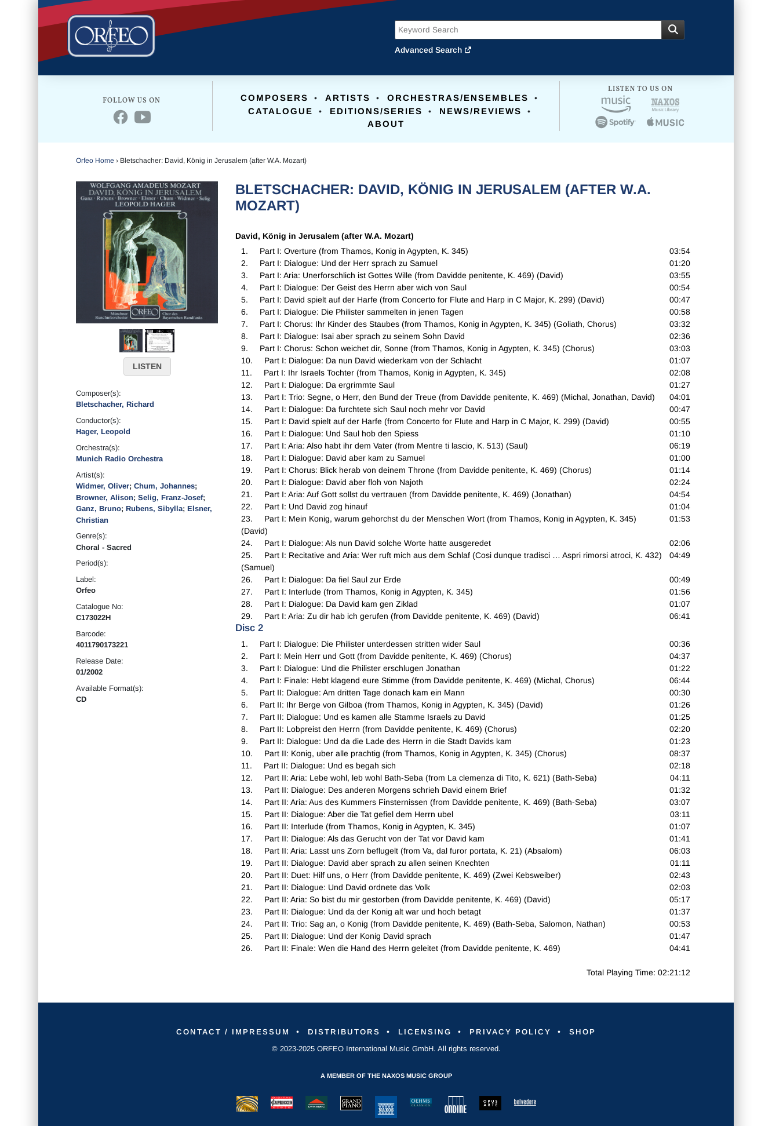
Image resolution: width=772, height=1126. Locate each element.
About (386, 124)
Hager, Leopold (103, 431)
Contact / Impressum (221, 1031)
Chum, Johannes (164, 486)
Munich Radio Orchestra (119, 458)
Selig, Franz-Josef (170, 497)
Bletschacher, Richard (115, 404)
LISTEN (147, 366)
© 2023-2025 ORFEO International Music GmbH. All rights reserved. (386, 1048)
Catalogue (280, 111)
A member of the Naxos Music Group (386, 1075)
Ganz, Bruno (98, 508)
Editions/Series (376, 111)
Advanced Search (433, 49)
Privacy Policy (517, 1031)
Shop (595, 1031)
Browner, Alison (104, 497)
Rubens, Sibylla (154, 508)
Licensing (427, 1031)
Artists (347, 98)
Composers (274, 98)
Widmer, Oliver (102, 486)
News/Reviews (480, 111)
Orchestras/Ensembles (458, 98)
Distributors (340, 1031)
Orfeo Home (95, 160)
